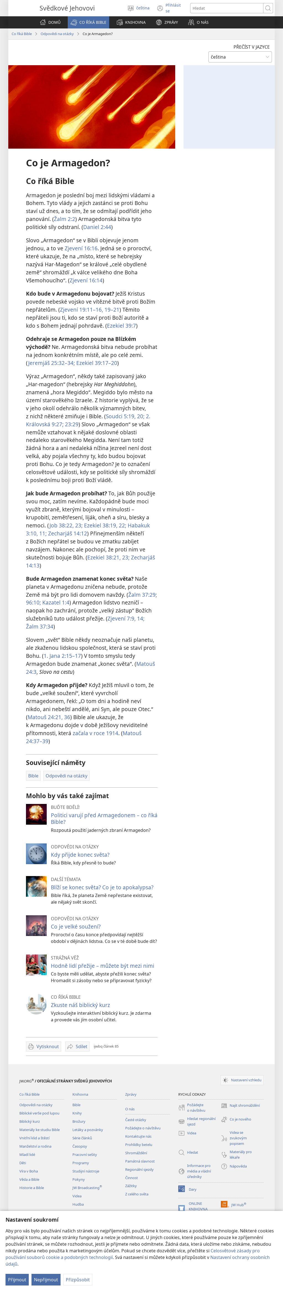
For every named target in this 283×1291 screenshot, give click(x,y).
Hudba (78, 1204)
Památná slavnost (140, 1161)
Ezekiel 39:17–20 (96, 363)
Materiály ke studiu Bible (39, 1129)
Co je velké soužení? (76, 926)
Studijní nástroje (85, 1171)
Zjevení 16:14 (86, 280)
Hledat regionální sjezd (197, 1121)
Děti (22, 1162)
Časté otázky (135, 1119)
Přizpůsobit (78, 1280)
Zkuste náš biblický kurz (80, 1005)
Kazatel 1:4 (55, 602)
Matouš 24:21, (45, 717)
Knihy (77, 1113)
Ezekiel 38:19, (100, 525)
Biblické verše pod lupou (39, 1113)
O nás (130, 1108)
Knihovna (80, 1094)
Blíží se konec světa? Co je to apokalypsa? (102, 887)
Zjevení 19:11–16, (81, 309)
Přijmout (17, 1280)
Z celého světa (136, 1194)
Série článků (82, 1137)
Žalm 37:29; (142, 594)
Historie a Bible (31, 1187)
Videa (77, 1195)
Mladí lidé (27, 1154)
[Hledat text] (226, 8)
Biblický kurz (29, 1121)
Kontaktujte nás (138, 1136)
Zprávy (131, 1094)
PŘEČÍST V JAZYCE (252, 47)
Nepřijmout (46, 1280)
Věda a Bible (29, 1179)
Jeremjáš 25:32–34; (51, 363)
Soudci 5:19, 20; (125, 416)
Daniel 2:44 (97, 227)
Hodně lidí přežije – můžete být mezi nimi (102, 965)
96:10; (33, 602)
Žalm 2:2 (64, 219)
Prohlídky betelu (138, 1144)
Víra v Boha (28, 1171)
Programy (80, 1162)
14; (140, 618)
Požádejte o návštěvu (143, 1128)
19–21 (111, 309)
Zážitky (131, 1185)
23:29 (71, 424)
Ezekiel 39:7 (121, 325)
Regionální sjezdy (139, 1169)
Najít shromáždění (240, 1105)
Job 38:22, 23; (66, 525)
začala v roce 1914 (95, 733)
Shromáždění (136, 1152)
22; (121, 525)
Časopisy (79, 1146)
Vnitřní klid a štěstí (34, 1137)
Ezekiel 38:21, (104, 557)
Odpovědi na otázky (57, 33)
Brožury (78, 1121)
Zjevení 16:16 (81, 248)
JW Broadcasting (87, 1187)
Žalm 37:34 (39, 626)
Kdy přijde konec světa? (80, 854)
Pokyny (78, 1179)
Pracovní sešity (84, 1154)
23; (125, 557)
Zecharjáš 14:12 (67, 533)
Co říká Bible (22, 33)
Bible (76, 1104)
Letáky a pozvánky (87, 1129)
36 (66, 717)
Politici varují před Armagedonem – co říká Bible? (104, 818)
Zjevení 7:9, (122, 618)
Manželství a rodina (35, 1146)
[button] (88, 22)
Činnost (131, 1177)
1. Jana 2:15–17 (62, 655)
